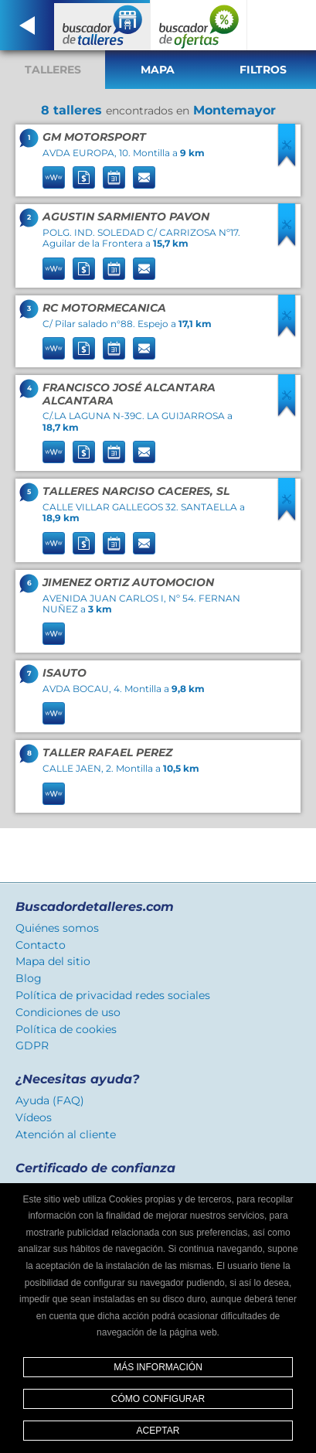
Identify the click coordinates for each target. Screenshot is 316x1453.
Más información (158, 1367)
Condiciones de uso (68, 1012)
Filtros (263, 70)
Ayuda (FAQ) (49, 1100)
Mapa (158, 70)
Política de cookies (66, 1029)
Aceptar (158, 1430)
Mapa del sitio (52, 961)
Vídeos (33, 1117)
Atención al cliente (65, 1134)
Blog (28, 978)
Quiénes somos (57, 928)
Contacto (40, 945)
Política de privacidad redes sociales (112, 995)
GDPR (32, 1045)
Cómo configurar (158, 1398)
